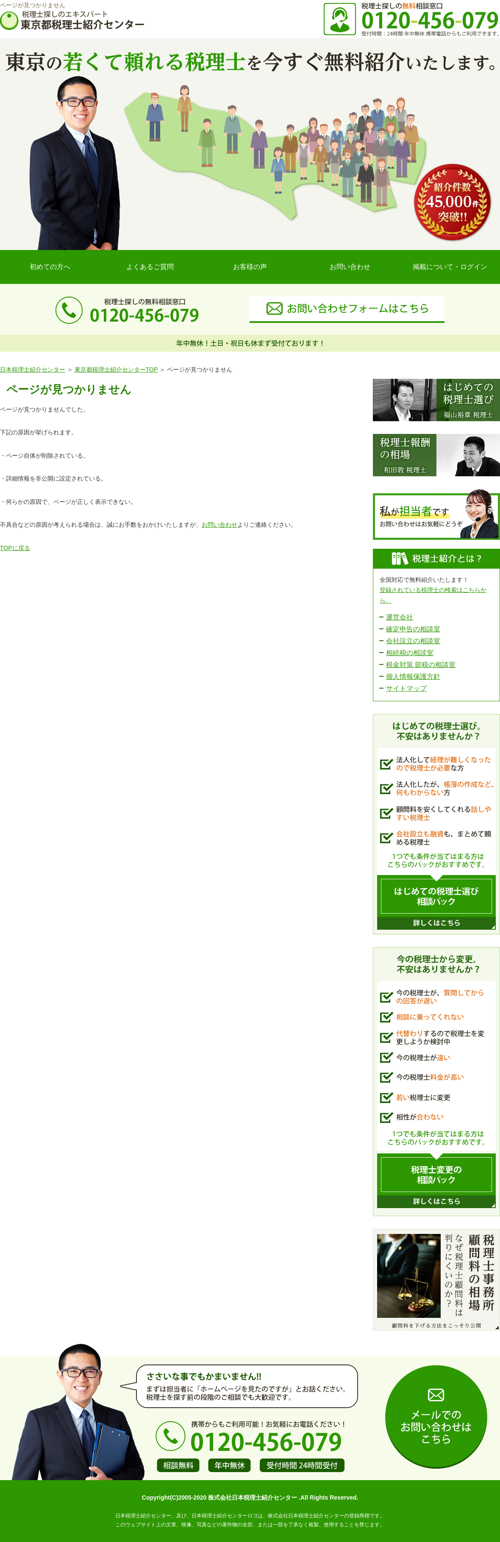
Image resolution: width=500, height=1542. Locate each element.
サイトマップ (406, 688)
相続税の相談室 (409, 652)
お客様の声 (250, 266)
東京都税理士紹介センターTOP (116, 369)
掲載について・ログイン (450, 266)
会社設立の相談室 (413, 641)
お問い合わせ (350, 266)
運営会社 (399, 617)
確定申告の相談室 (413, 629)
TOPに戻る (15, 548)
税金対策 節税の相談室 (421, 664)
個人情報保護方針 (413, 676)
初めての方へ (50, 266)
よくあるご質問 (150, 266)
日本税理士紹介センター (32, 369)
